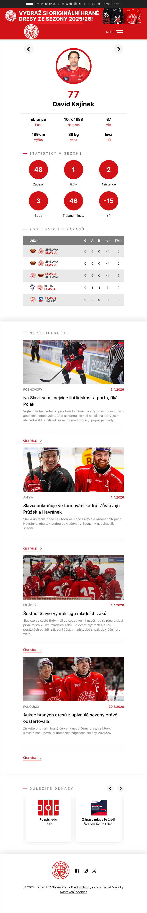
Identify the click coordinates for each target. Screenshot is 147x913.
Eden (48, 813)
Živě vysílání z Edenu (98, 813)
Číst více (32, 440)
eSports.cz (82, 887)
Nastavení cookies (73, 892)
